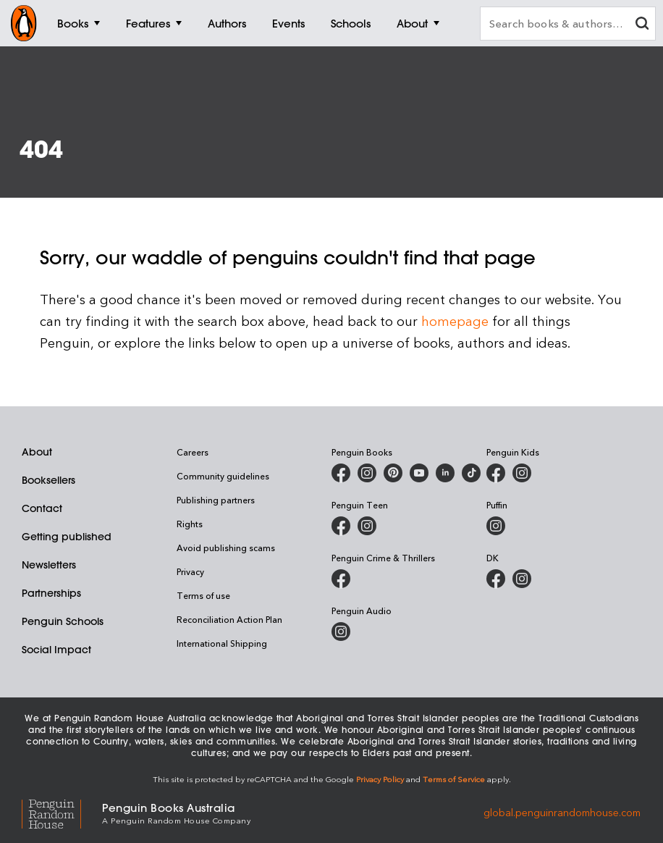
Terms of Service (454, 779)
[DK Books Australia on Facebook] (495, 578)
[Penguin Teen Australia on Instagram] (367, 525)
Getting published (66, 536)
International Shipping (222, 643)
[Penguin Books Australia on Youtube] (419, 473)
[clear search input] (642, 25)
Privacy (190, 571)
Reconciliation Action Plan (229, 619)
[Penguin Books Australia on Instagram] (367, 473)
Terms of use (203, 595)
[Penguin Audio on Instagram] (341, 631)
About (37, 451)
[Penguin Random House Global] (62, 812)
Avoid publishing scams (226, 547)
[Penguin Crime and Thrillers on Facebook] (341, 578)
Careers (192, 451)
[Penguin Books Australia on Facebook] (341, 473)
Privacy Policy (380, 779)
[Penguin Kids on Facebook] (495, 473)
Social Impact (56, 649)
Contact (42, 508)
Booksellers (48, 480)
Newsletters (49, 564)
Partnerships (51, 593)
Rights (190, 523)
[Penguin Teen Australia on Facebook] (341, 525)
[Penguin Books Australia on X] (393, 473)
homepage (455, 320)
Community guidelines (223, 475)
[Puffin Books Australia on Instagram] (495, 525)
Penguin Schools (63, 621)
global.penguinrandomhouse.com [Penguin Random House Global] (562, 812)
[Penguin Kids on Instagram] (521, 473)
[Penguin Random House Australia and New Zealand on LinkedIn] (445, 473)
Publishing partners (216, 499)
